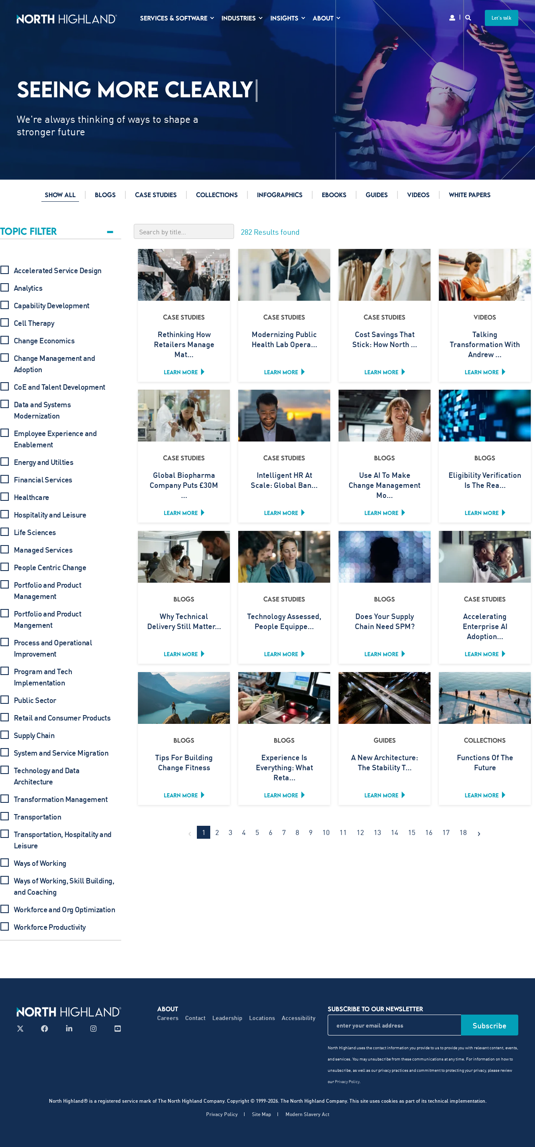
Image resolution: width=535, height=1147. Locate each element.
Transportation (37, 816)
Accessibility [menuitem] (299, 1017)
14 (394, 832)
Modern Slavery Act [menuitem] (307, 1114)
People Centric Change (50, 567)
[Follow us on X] (23, 1028)
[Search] (468, 16)
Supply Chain (34, 735)
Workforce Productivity (50, 926)
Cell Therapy (34, 322)
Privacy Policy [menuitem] (222, 1114)
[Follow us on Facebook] (44, 1028)
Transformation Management (60, 799)
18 (463, 832)
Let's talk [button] (502, 18)
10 (326, 832)
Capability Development (51, 305)
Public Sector (35, 700)
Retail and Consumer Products (62, 717)
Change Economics (44, 340)
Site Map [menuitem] (261, 1114)
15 (411, 832)
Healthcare (31, 497)
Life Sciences (35, 532)
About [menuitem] (167, 1009)
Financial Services (43, 479)
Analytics (28, 287)
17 (446, 832)
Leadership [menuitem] (227, 1017)
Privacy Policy (347, 1081)
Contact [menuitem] (195, 1017)
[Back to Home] (67, 17)
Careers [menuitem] (167, 1017)
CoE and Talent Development (59, 386)
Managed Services (43, 549)
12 (360, 832)
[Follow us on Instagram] (93, 1028)
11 (343, 832)
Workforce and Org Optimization (64, 909)
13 (377, 832)
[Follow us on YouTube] (115, 1028)
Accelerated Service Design (57, 270)
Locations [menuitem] (262, 1017)
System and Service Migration (61, 752)
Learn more (181, 372)
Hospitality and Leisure (50, 514)
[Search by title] (184, 231)
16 (429, 832)
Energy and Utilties (43, 462)
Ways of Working (40, 863)
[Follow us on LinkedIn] (69, 1028)
